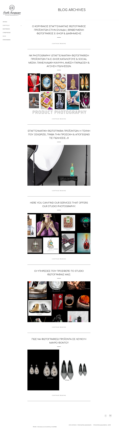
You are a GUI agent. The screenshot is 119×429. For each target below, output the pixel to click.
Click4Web (54, 426)
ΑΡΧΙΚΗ (5, 21)
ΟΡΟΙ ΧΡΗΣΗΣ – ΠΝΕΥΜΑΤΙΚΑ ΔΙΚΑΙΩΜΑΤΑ (80, 425)
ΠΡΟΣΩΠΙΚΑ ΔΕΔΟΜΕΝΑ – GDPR (102, 425)
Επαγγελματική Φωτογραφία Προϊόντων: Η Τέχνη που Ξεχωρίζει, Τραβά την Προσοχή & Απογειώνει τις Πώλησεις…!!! (59, 134)
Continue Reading (59, 43)
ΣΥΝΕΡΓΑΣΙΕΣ (7, 32)
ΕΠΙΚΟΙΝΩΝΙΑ (6, 39)
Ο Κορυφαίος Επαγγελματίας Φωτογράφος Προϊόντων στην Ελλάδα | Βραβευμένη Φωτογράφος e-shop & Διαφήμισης (59, 30)
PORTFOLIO (6, 25)
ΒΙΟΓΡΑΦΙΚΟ (6, 29)
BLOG (4, 36)
